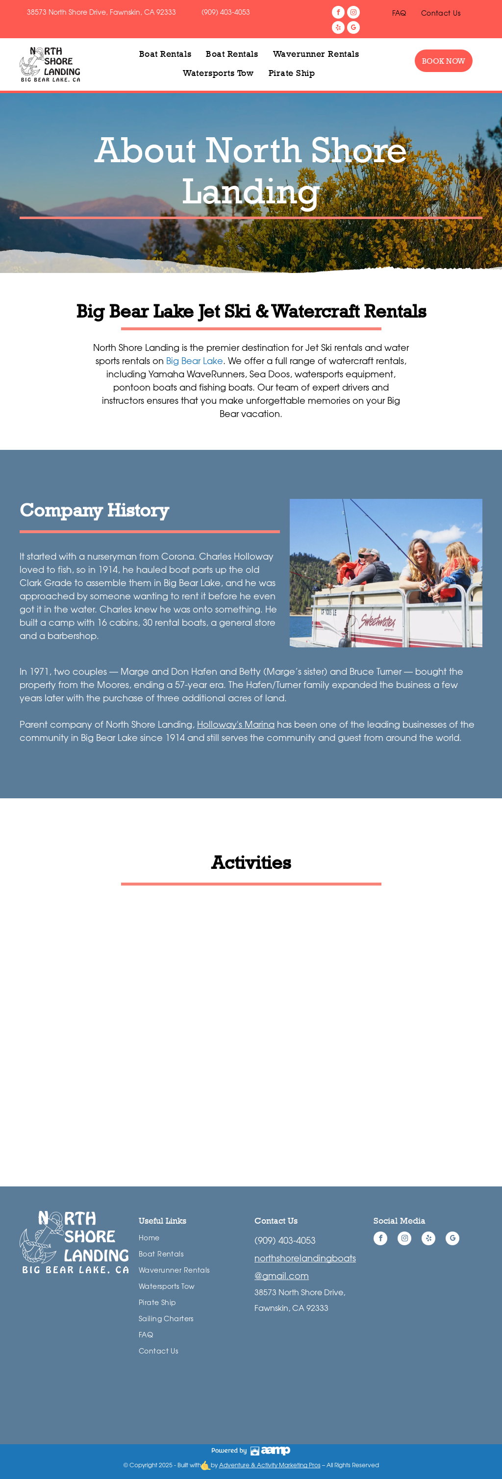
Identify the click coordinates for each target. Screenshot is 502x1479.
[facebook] (338, 13)
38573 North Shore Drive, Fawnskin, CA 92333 (101, 12)
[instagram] (353, 13)
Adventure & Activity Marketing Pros (270, 1465)
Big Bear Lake (194, 360)
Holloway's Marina (236, 724)
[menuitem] (399, 13)
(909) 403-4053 (225, 12)
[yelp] (338, 28)
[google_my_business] (353, 28)
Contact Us (276, 1221)
